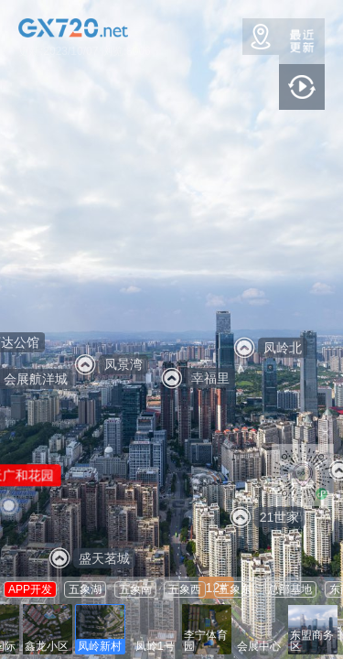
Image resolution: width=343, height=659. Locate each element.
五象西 (184, 589)
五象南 (135, 589)
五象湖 (85, 589)
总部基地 (290, 589)
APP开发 (30, 589)
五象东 (235, 589)
